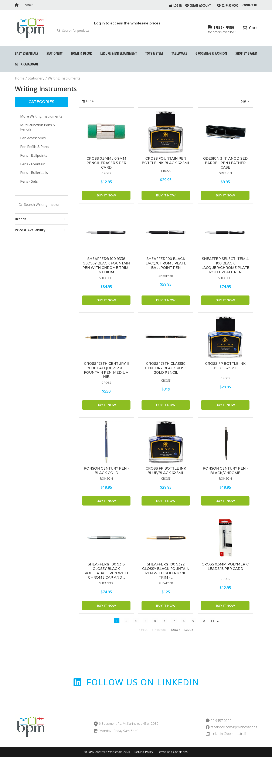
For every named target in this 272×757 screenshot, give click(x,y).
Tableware (179, 53)
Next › (175, 629)
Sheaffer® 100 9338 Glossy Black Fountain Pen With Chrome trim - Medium (106, 265)
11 (212, 620)
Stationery (55, 53)
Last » (188, 629)
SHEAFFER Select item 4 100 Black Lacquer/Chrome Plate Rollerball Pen (225, 265)
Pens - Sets (29, 181)
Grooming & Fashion (211, 53)
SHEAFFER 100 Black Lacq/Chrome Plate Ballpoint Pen (166, 263)
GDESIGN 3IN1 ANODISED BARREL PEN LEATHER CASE (225, 162)
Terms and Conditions (172, 752)
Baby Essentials (26, 53)
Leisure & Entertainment (118, 53)
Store (29, 5)
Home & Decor (81, 53)
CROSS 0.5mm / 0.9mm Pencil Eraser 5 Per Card (106, 162)
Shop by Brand (246, 53)
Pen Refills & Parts (34, 146)
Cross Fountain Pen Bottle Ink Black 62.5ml (166, 160)
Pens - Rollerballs (34, 172)
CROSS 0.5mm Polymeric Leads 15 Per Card (225, 566)
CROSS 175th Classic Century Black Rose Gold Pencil (166, 368)
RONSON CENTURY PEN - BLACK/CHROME (225, 470)
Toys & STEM (154, 53)
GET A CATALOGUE (26, 64)
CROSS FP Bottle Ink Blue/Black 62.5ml (166, 470)
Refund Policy (143, 752)
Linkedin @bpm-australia (229, 733)
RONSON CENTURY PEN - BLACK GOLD (106, 470)
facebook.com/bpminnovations (234, 727)
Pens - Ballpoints (33, 155)
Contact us (249, 5)
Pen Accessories (33, 138)
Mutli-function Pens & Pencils (37, 127)
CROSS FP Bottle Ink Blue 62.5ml (225, 366)
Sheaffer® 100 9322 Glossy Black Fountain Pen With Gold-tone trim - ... (165, 570)
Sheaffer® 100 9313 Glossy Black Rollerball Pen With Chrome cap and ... (106, 570)
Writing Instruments (64, 78)
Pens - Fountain (32, 164)
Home (19, 78)
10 (203, 620)
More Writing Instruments (41, 116)
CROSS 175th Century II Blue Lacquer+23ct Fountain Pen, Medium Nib (106, 370)
